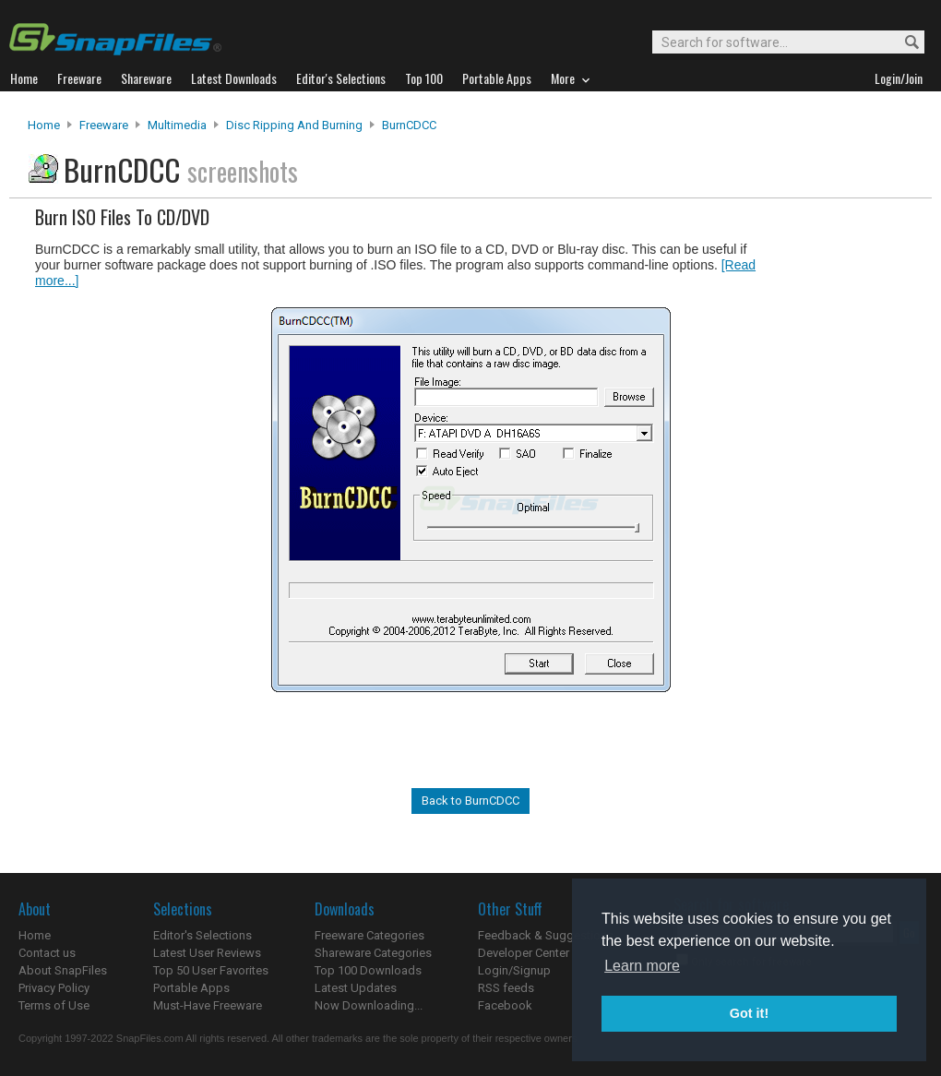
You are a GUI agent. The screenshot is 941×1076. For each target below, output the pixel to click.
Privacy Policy (53, 988)
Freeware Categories (369, 935)
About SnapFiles (62, 970)
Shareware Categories (373, 953)
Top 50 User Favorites (210, 970)
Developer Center (523, 953)
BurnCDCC (409, 125)
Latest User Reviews (207, 953)
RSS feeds (506, 988)
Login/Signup (514, 970)
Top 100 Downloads (368, 970)
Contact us (47, 953)
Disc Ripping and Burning (294, 125)
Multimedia (177, 125)
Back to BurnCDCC (470, 800)
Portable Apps (191, 988)
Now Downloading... (369, 1005)
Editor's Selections (202, 935)
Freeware (103, 125)
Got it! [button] (749, 1013)
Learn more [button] (642, 966)
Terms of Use (53, 1005)
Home (44, 125)
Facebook (505, 1005)
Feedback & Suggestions (545, 935)
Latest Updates (356, 988)
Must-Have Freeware (207, 1005)
